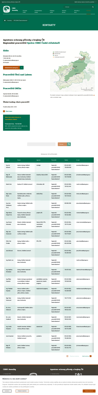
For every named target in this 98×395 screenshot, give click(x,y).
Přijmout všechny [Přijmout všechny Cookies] (89, 391)
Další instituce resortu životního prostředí (84, 2)
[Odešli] (93, 6)
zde (94, 95)
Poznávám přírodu (55, 373)
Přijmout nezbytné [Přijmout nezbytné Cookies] (22, 391)
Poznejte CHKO (8, 373)
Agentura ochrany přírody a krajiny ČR (11, 2)
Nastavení (7, 391)
